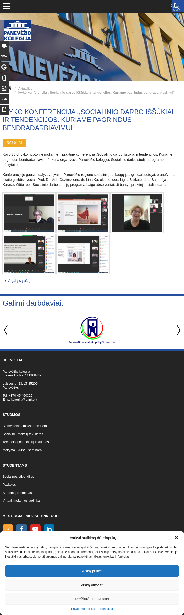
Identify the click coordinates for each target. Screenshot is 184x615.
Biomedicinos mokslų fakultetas (25, 426)
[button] (176, 537)
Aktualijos (25, 88)
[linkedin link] (49, 529)
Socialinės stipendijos (18, 476)
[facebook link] (21, 529)
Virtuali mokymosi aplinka (21, 500)
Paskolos (9, 484)
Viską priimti (92, 571)
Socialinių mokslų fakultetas (23, 434)
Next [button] (177, 330)
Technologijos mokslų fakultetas (26, 442)
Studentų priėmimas (17, 493)
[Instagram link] (8, 529)
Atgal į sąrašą (19, 281)
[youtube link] (35, 529)
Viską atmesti (92, 585)
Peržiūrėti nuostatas (92, 599)
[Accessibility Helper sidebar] (178, 6)
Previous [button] (6, 330)
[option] (92, 330)
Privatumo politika (83, 609)
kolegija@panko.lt (24, 399)
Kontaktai (106, 609)
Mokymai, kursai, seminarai (23, 450)
